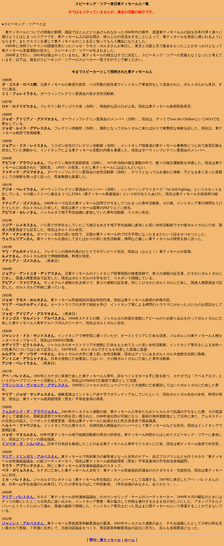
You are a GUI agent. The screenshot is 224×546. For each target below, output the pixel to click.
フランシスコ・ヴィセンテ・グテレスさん (35, 385)
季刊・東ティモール (105, 540)
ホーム (129, 540)
